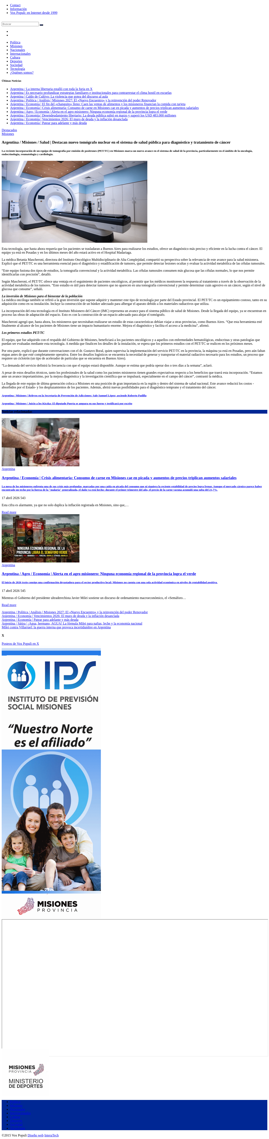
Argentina (8, 469)
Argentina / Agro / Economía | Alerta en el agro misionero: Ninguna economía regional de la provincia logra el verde (88, 111)
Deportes (16, 61)
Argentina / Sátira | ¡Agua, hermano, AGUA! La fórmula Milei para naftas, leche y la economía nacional (72, 623)
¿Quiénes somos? (22, 72)
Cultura (15, 57)
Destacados (9, 130)
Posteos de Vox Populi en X (20, 643)
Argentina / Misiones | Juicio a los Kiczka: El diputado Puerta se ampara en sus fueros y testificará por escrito (67, 403)
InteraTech (51, 1135)
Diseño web (36, 1135)
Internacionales (20, 53)
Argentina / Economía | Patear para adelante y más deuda (48, 123)
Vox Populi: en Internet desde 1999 (33, 12)
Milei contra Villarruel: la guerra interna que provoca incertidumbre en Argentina (56, 627)
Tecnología (17, 69)
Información (18, 9)
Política (15, 42)
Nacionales (17, 50)
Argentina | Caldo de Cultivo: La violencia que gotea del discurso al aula (59, 96)
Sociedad (16, 65)
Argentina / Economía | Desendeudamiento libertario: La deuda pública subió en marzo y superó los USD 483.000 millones (93, 115)
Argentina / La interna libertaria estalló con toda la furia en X (51, 89)
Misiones (16, 46)
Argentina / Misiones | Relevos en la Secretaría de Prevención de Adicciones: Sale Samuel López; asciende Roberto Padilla (74, 395)
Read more (9, 512)
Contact (15, 5)
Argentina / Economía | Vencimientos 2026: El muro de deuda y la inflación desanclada (69, 119)
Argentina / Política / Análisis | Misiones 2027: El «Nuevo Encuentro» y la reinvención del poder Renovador (83, 100)
